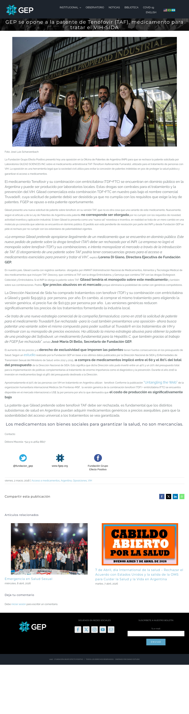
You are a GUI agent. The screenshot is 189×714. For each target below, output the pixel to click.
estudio (30, 355)
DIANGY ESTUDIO (133, 659)
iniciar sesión (19, 604)
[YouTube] (102, 629)
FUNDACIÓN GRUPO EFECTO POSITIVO (69, 659)
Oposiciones (80, 480)
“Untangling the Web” (160, 382)
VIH (90, 480)
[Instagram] (94, 629)
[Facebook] (78, 629)
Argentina (66, 480)
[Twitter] (86, 629)
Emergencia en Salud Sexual (29, 579)
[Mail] (111, 629)
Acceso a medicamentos (46, 480)
